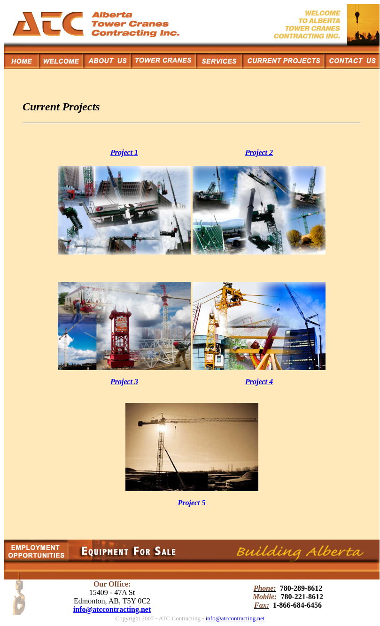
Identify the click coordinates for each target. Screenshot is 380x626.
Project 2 (259, 152)
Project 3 (124, 382)
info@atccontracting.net (112, 609)
